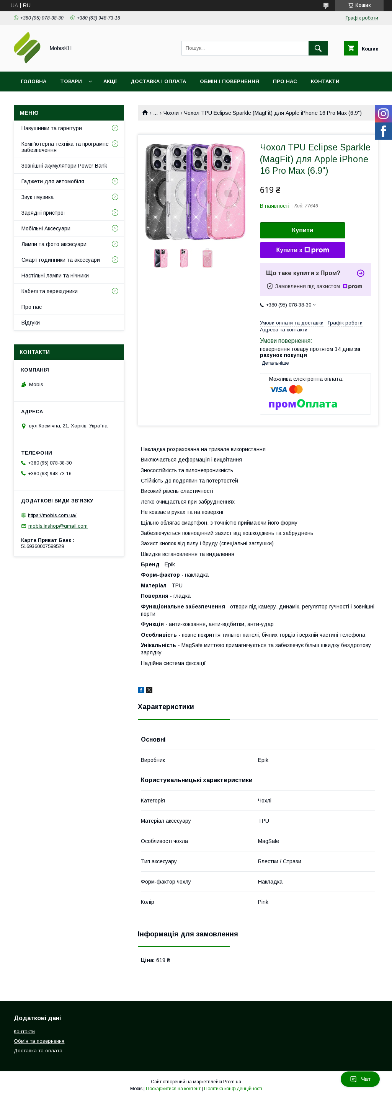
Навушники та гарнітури (51, 128)
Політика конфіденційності (233, 1088)
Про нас (285, 81)
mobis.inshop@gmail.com (58, 526)
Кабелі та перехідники (49, 291)
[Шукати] (318, 48)
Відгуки (31, 101)
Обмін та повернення (39, 1041)
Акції (110, 81)
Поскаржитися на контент (173, 1088)
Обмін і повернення (229, 81)
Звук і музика (37, 197)
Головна (33, 81)
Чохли (171, 113)
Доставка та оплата (38, 1050)
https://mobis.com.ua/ (52, 515)
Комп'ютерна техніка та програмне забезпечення (65, 147)
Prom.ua (232, 1081)
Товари (71, 81)
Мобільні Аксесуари (45, 228)
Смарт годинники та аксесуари (60, 260)
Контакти (325, 81)
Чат (360, 1079)
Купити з (302, 250)
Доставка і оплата (158, 81)
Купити (303, 230)
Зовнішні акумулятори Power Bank (64, 166)
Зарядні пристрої (43, 213)
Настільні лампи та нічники (55, 275)
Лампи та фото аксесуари (54, 244)
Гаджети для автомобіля (52, 181)
